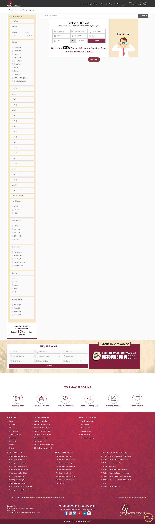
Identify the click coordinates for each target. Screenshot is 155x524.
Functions (49, 497)
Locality (22, 89)
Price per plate (22, 221)
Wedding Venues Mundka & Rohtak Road (115, 469)
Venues (81, 4)
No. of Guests (22, 201)
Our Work (117, 4)
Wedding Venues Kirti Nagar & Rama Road (116, 473)
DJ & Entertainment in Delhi (42, 434)
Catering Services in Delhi (42, 431)
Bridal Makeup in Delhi (41, 438)
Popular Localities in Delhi (64, 456)
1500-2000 (17, 232)
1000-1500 (17, 229)
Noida (16, 67)
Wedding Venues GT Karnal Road (113, 463)
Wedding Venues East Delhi (17, 463)
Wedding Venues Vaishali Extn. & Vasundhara (117, 476)
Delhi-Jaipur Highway (20, 78)
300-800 (16, 210)
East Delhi (17, 54)
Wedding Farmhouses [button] (87, 421)
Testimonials (103, 4)
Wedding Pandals (19, 259)
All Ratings (17, 305)
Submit (96, 41)
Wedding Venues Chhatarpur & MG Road (115, 459)
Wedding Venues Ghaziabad (18, 473)
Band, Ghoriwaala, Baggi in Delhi (44, 444)
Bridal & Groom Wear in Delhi (43, 448)
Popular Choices (22, 196)
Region (22, 42)
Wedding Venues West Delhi (18, 466)
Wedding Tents (18, 265)
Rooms (22, 273)
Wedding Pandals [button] (86, 428)
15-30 (16, 285)
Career (62, 497)
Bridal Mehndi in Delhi (40, 441)
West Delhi (17, 57)
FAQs (11, 428)
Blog (110, 4)
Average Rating (22, 299)
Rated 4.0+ (17, 311)
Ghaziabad (17, 64)
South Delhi (17, 51)
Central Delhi (18, 61)
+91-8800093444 (135, 2)
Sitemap (12, 448)
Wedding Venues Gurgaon (17, 480)
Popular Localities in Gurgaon (65, 463)
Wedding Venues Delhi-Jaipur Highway (21, 486)
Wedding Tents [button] (85, 434)
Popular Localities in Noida (64, 469)
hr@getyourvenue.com (139, 497)
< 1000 (16, 226)
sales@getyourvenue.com (15, 512)
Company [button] (12, 424)
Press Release (13, 438)
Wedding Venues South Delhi (18, 459)
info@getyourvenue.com (32, 512)
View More (94, 59)
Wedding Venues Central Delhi (18, 469)
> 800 (16, 213)
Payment (56, 497)
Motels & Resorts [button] (86, 431)
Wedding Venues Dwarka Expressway (21, 490)
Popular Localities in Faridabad (65, 459)
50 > (15, 292)
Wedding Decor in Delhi (41, 421)
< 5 (15, 278)
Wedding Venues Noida (16, 476)
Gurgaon (16, 71)
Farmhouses (18, 252)
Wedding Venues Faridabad (17, 483)
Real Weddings (40, 497)
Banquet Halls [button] (85, 424)
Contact (11, 444)
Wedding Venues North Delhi (18, 456)
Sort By (22, 26)
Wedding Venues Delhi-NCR (111, 486)
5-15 (15, 282)
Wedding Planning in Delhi (42, 424)
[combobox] (27, 32)
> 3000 (16, 239)
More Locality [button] (60, 483)
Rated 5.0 (17, 308)
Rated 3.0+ (17, 315)
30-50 (16, 288)
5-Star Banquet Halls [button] (109, 466)
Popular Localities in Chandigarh (66, 476)
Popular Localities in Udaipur (65, 480)
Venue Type (22, 247)
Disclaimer (12, 441)
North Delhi (17, 47)
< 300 (16, 206)
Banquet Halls (18, 255)
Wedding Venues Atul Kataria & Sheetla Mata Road (117, 481)
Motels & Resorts (19, 262)
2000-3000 (17, 236)
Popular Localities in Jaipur (64, 473)
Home (11, 421)
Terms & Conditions (15, 434)
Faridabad (17, 74)
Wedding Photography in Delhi (43, 428)
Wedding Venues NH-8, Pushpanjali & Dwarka (117, 456)
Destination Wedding (87, 438)
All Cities (22, 21)
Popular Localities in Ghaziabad (65, 466)
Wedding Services (91, 4)
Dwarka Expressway (20, 81)
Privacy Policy (13, 431)
